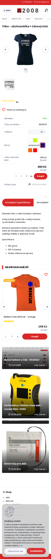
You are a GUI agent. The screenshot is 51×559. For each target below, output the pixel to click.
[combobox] (37, 132)
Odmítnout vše (15, 551)
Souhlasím (36, 551)
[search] (46, 10)
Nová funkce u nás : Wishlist (21, 360)
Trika (27, 18)
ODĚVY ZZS (16, 18)
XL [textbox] (42, 131)
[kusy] (21, 176)
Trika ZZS (38, 18)
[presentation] (5, 49)
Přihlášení (28, 2)
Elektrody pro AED (15, 463)
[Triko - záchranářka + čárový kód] (25, 49)
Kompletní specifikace (17, 202)
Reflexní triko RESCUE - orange (19, 317)
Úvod (4, 18)
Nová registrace (43, 2)
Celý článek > (40, 365)
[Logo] (28, 10)
